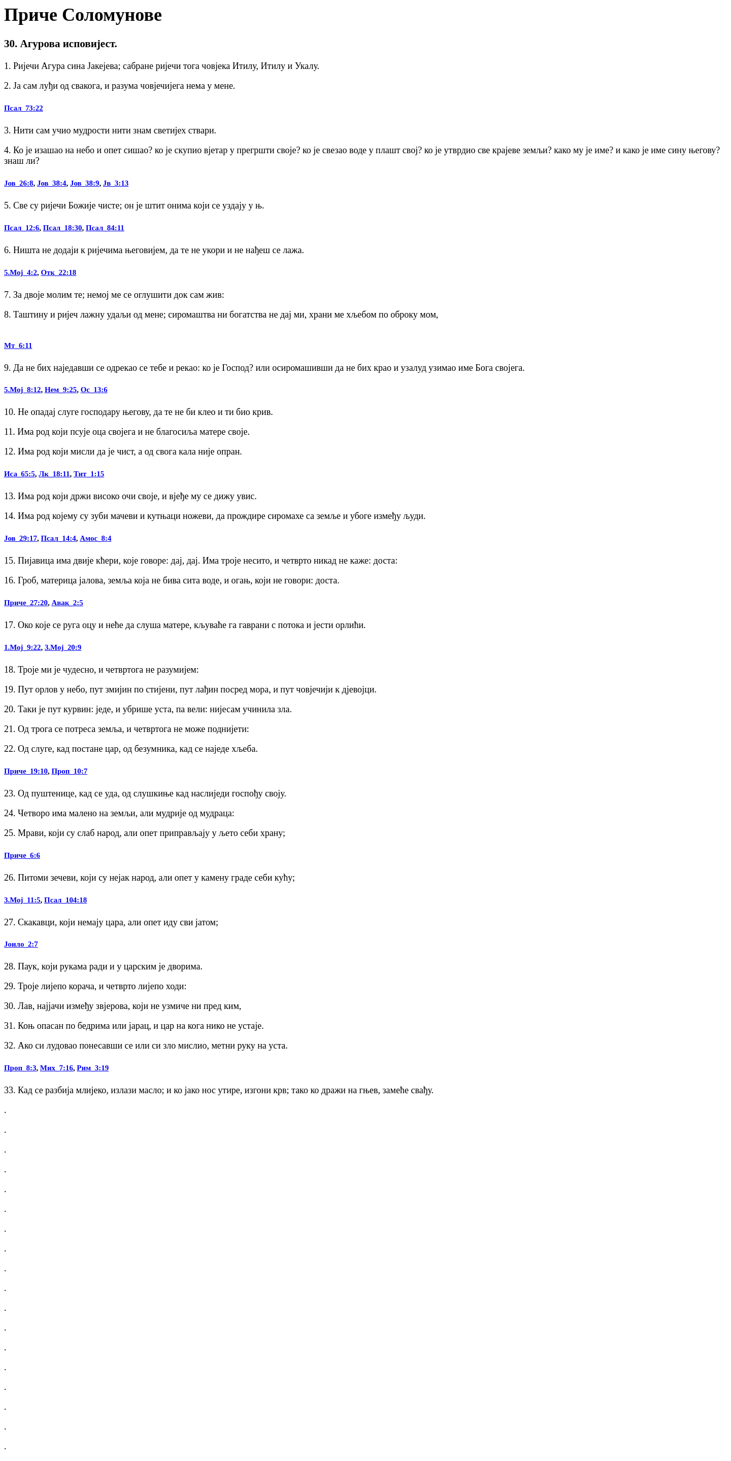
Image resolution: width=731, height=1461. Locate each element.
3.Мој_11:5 (22, 900)
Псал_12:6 (21, 228)
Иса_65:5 (19, 474)
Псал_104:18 (65, 900)
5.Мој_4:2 (20, 272)
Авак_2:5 (67, 603)
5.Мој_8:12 (22, 390)
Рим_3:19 (93, 1068)
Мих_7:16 (56, 1068)
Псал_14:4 (58, 538)
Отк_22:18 (58, 272)
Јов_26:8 (18, 183)
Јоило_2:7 (21, 944)
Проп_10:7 (69, 771)
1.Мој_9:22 (22, 647)
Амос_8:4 (95, 538)
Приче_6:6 (22, 855)
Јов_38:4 (51, 183)
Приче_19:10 (26, 771)
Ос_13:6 (94, 390)
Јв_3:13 (115, 183)
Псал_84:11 (105, 228)
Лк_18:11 (54, 474)
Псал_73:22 (23, 108)
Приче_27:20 (26, 603)
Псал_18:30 (62, 228)
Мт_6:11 (18, 345)
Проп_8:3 (20, 1068)
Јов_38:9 (84, 183)
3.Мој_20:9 (63, 647)
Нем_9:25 (61, 390)
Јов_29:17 (20, 538)
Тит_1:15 (89, 474)
